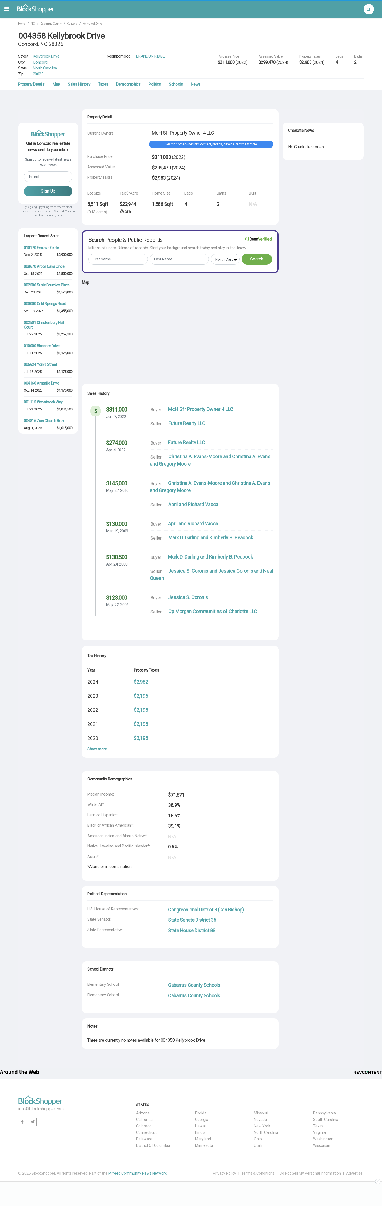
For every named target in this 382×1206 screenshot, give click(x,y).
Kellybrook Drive (92, 23)
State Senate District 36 (192, 920)
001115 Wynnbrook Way (43, 402)
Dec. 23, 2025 (33, 292)
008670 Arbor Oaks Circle (44, 266)
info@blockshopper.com (41, 1108)
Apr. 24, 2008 (117, 564)
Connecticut (146, 1132)
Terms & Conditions (257, 1173)
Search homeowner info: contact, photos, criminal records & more (211, 144)
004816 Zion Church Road (44, 421)
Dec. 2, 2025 (32, 255)
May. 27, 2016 (117, 490)
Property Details (31, 84)
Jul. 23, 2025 (33, 409)
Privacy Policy (224, 1173)
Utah (258, 1145)
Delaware (144, 1139)
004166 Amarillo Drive (41, 383)
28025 (38, 74)
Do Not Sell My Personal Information (310, 1173)
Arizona (143, 1113)
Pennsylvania (324, 1113)
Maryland (203, 1139)
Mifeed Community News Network (137, 1173)
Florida (200, 1113)
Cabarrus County (51, 23)
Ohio (258, 1139)
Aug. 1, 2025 (33, 428)
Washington (323, 1139)
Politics (155, 84)
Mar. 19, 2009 (117, 531)
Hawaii (200, 1126)
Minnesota (204, 1145)
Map (56, 84)
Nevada (260, 1119)
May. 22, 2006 (117, 604)
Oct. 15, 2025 (33, 274)
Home (21, 23)
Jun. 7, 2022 (116, 416)
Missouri (261, 1113)
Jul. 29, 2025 (33, 334)
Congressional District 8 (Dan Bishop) (206, 910)
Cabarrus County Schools (194, 985)
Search (256, 259)
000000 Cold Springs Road (45, 304)
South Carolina (325, 1119)
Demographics (128, 84)
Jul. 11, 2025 (33, 353)
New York (262, 1126)
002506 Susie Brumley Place (47, 285)
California (144, 1119)
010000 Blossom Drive (42, 346)
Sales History (79, 84)
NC (33, 23)
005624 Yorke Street (40, 364)
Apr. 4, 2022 (115, 449)
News (195, 84)
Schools (176, 84)
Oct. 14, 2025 (33, 390)
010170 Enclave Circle (41, 248)
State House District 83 (191, 930)
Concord (72, 23)
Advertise (354, 1173)
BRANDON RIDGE (150, 56)
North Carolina (45, 68)
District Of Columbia (153, 1145)
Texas (318, 1126)
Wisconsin (321, 1145)
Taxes (103, 84)
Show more (97, 749)
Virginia (319, 1132)
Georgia (201, 1119)
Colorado (144, 1126)
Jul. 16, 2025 (33, 372)
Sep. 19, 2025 (33, 311)
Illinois (200, 1132)
